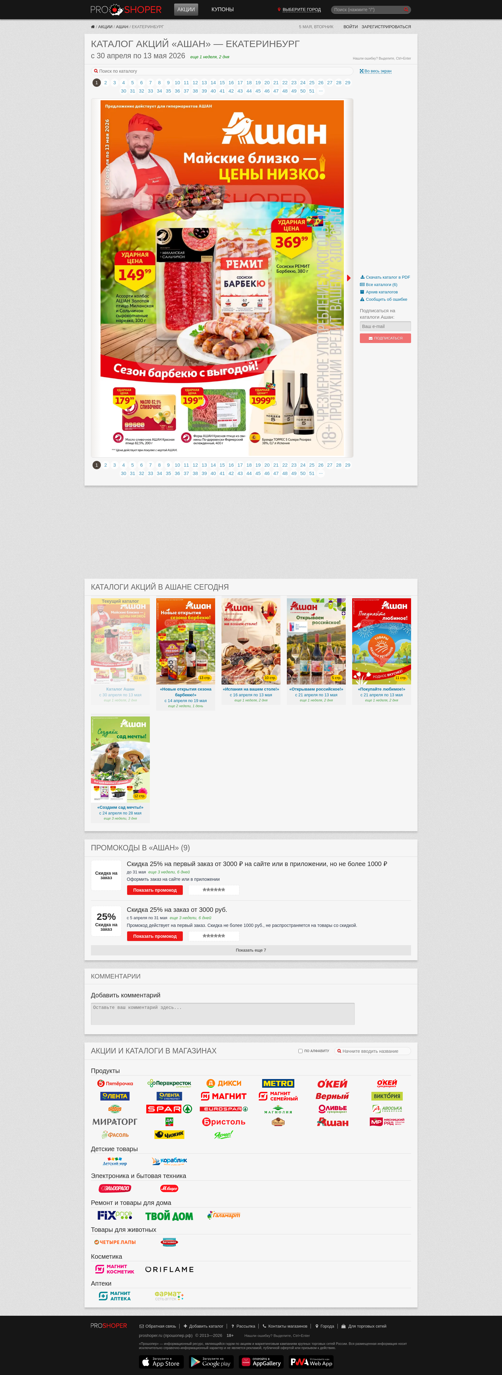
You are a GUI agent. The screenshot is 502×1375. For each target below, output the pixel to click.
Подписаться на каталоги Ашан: (377, 314)
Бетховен (169, 1242)
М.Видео (169, 1188)
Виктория (387, 1096)
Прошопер (126, 9)
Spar (169, 1109)
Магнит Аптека (115, 1296)
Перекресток (169, 1083)
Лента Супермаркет (169, 1096)
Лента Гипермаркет (115, 1096)
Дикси (224, 1083)
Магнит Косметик (115, 1269)
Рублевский (278, 1122)
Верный (332, 1096)
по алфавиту (313, 1051)
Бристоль (224, 1122)
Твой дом (169, 1215)
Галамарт (224, 1215)
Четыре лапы (115, 1242)
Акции (186, 9)
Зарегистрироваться (386, 26)
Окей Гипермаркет (332, 1083)
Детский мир (115, 1161)
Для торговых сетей (363, 1326)
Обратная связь (157, 1326)
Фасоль (115, 1134)
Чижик (169, 1134)
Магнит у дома (224, 1096)
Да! (169, 1122)
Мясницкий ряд (387, 1122)
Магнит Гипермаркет (278, 1096)
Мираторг (115, 1122)
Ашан (122, 26)
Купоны (223, 9)
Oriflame (169, 1269)
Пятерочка (115, 1083)
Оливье (332, 1109)
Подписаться (385, 338)
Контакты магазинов (284, 1326)
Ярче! (224, 1134)
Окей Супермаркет (387, 1083)
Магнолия (278, 1109)
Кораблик (169, 1161)
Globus (115, 1109)
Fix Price (115, 1215)
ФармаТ (169, 1296)
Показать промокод (155, 890)
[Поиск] (371, 10)
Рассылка (242, 1326)
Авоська (387, 1109)
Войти (351, 26)
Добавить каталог (203, 1326)
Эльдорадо (115, 1188)
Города (324, 1326)
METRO (278, 1083)
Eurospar (224, 1109)
